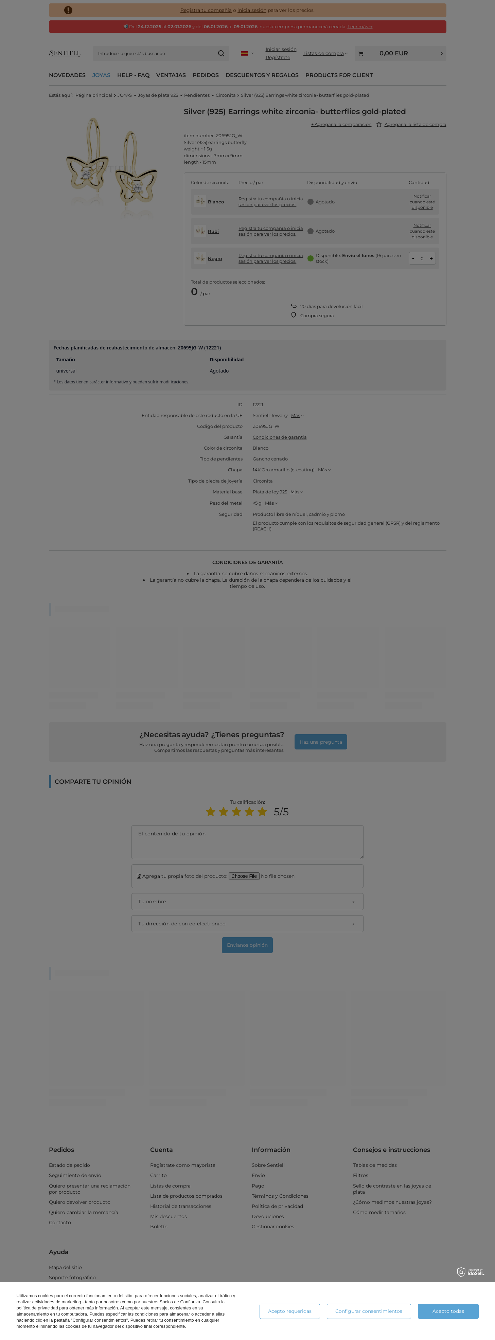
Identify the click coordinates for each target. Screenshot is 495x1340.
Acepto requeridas (290, 1311)
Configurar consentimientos (368, 1311)
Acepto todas (448, 1311)
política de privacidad (37, 1307)
